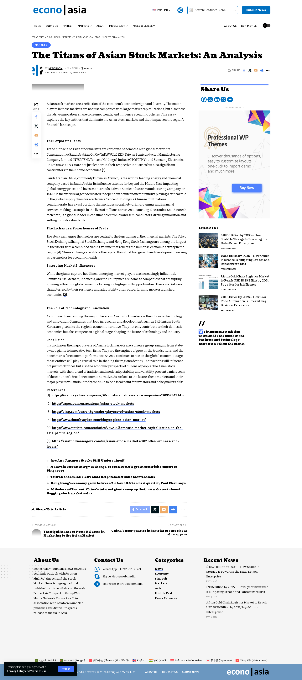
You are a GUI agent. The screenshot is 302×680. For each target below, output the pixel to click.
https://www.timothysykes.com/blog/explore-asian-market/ (99, 420)
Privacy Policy (16, 671)
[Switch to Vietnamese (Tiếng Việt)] (251, 660)
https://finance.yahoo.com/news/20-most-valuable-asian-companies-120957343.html (118, 395)
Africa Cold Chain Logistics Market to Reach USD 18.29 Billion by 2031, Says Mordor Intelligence (245, 280)
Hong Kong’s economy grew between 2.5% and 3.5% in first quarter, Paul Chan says (118, 483)
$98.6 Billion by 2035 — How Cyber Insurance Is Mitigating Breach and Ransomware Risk (245, 259)
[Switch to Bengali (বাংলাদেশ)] (72, 660)
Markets (41, 45)
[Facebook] (204, 99)
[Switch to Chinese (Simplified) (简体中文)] (109, 660)
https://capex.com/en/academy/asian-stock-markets (93, 403)
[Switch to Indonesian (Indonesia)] (186, 660)
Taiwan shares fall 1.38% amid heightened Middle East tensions (102, 477)
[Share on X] (250, 70)
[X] (210, 99)
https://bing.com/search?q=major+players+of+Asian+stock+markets (107, 412)
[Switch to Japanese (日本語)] (218, 660)
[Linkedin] (217, 99)
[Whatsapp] (223, 99)
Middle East (163, 593)
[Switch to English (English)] (139, 660)
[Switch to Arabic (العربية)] (45, 660)
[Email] (255, 70)
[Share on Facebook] (244, 70)
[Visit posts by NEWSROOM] (37, 70)
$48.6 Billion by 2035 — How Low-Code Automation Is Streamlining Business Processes (244, 301)
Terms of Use (39, 671)
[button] (66, 669)
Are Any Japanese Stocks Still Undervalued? (87, 461)
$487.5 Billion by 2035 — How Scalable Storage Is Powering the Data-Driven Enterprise (244, 239)
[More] (180, 10)
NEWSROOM (56, 68)
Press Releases (228, 248)
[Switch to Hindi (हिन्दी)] (158, 660)
